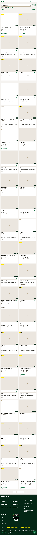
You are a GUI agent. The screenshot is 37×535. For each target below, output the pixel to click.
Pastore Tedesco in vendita (5, 506)
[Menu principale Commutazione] (1, 1)
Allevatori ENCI (3, 523)
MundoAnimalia (21, 527)
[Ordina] (34, 9)
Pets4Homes (8, 527)
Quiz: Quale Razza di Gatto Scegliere (28, 511)
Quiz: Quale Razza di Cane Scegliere (28, 508)
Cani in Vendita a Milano (28, 500)
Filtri (34, 5)
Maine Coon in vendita (15, 501)
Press (2, 520)
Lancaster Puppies (10, 528)
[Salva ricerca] (34, 532)
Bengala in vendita (15, 506)
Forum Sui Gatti (26, 506)
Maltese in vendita (4, 510)
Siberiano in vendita (15, 510)
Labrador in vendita (4, 504)
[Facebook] (15, 520)
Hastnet (12, 527)
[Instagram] (17, 520)
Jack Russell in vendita (4, 509)
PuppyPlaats (16, 527)
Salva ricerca (3, 9)
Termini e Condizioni (19, 531)
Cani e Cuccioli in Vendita (5, 500)
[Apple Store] (15, 518)
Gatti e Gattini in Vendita (16, 500)
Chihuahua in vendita (4, 501)
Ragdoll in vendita (15, 504)
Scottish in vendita (15, 507)
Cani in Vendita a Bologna (28, 503)
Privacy (2, 517)
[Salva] (16, 27)
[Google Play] (16, 515)
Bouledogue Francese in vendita (6, 507)
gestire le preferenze (5, 532)
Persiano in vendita (15, 509)
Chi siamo (2, 515)
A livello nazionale (10, 7)
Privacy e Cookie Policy (26, 531)
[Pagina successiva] (23, 492)
